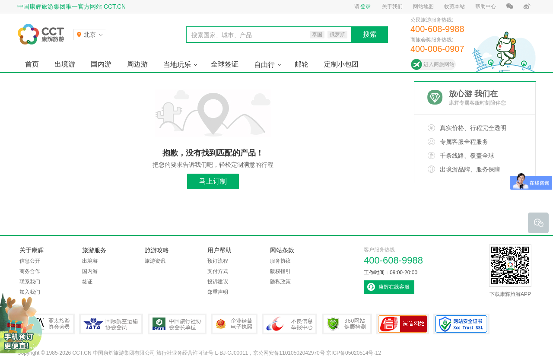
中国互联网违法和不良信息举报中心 (289, 324)
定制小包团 (341, 64)
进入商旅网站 (438, 64)
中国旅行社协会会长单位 (177, 324)
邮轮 (301, 64)
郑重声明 (217, 292)
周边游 (137, 64)
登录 (365, 6)
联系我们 (29, 282)
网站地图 (423, 6)
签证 (87, 282)
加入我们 (29, 292)
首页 (32, 64)
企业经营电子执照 (234, 324)
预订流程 (217, 261)
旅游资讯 (155, 261)
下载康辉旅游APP (510, 271)
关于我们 (392, 6)
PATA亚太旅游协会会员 (46, 324)
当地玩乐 (177, 64)
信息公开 (29, 261)
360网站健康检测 (347, 324)
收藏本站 (454, 6)
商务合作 (29, 271)
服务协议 (280, 261)
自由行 (264, 64)
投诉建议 (217, 282)
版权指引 (280, 271)
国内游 (101, 64)
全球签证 (224, 64)
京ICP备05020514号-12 (353, 353)
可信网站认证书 (402, 324)
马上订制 (213, 181)
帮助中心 (485, 6)
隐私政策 (280, 282)
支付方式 (217, 271)
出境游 (64, 64)
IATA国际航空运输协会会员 (111, 324)
